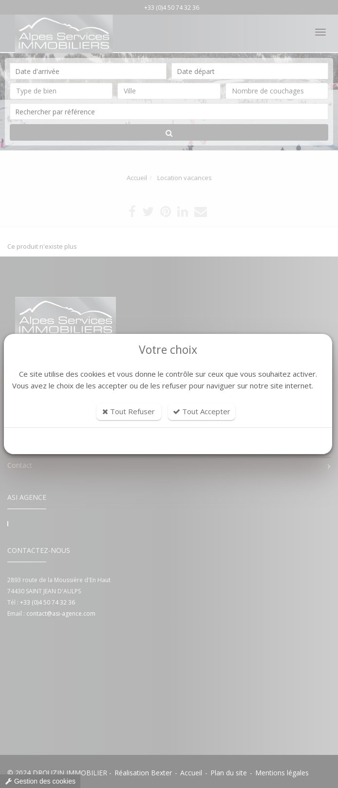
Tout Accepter (201, 411)
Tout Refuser (128, 411)
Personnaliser (168, 441)
